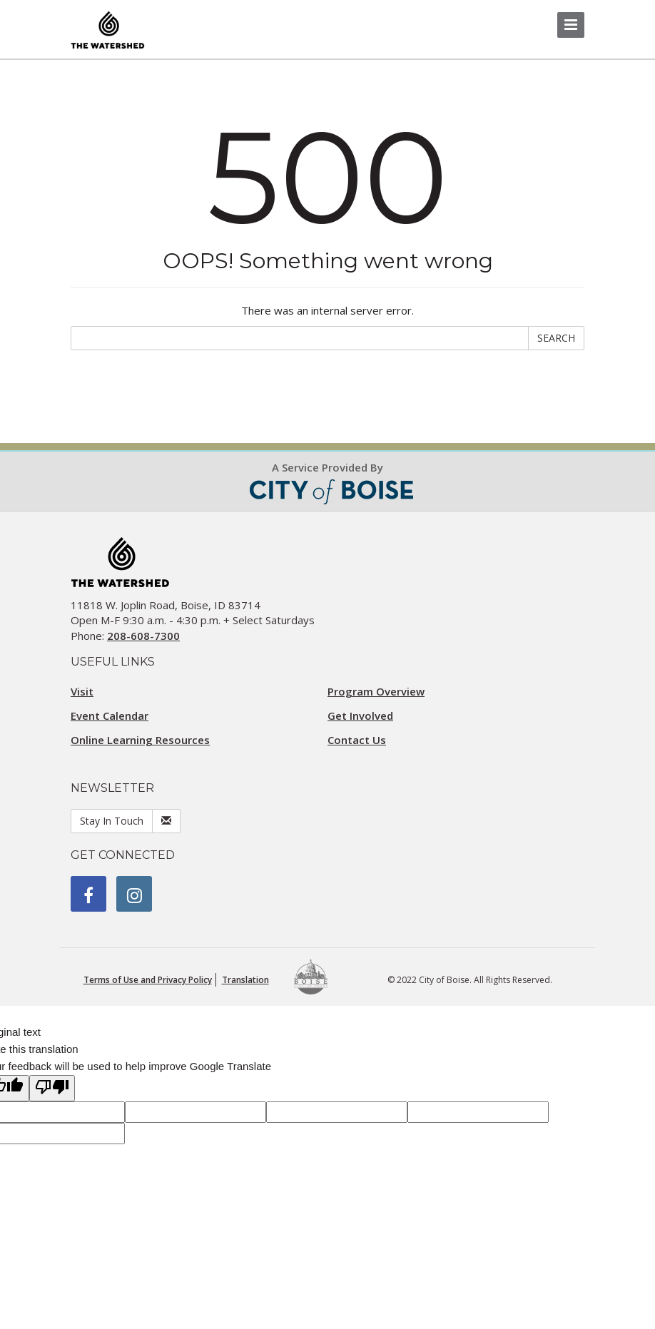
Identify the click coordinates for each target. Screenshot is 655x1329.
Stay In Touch (111, 821)
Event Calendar (109, 715)
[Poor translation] (52, 1088)
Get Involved (360, 715)
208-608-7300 (143, 635)
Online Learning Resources (140, 740)
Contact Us (357, 740)
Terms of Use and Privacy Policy (147, 980)
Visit (82, 691)
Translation (245, 980)
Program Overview (376, 691)
